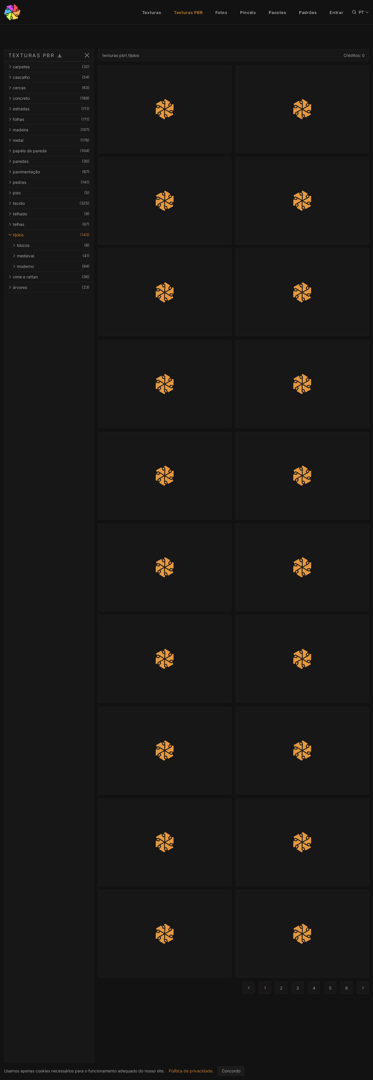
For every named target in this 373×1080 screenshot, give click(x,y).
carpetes (48, 67)
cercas (48, 88)
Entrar (336, 12)
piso (48, 193)
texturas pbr (114, 55)
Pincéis (248, 12)
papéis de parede (48, 151)
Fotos (221, 12)
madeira (48, 130)
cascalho (48, 77)
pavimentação (48, 172)
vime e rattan (48, 277)
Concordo (231, 1070)
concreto (48, 98)
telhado (48, 214)
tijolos (48, 235)
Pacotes (277, 12)
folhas (48, 119)
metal (48, 140)
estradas (48, 109)
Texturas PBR (188, 12)
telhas (48, 224)
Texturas (151, 12)
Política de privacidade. (191, 1070)
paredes (48, 161)
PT (364, 12)
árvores (48, 287)
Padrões (308, 12)
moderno (51, 266)
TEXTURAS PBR (31, 55)
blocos (51, 245)
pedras (48, 182)
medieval (51, 256)
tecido (48, 203)
